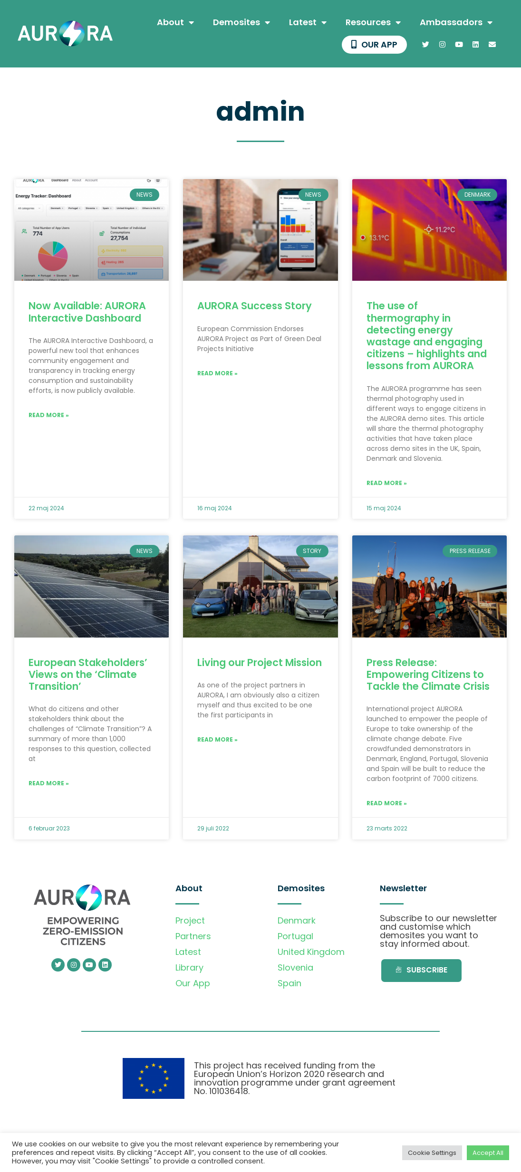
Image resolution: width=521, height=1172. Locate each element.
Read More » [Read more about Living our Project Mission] (217, 740)
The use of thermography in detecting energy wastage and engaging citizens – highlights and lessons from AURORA (427, 336)
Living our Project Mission (259, 663)
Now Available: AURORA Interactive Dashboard (87, 312)
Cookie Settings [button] (432, 1152)
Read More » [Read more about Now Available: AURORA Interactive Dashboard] (49, 415)
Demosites (241, 22)
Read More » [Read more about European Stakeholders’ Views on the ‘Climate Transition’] (49, 784)
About (175, 22)
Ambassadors (456, 22)
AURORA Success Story (254, 307)
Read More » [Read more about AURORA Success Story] (217, 374)
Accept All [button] (488, 1152)
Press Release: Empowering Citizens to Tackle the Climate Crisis (428, 675)
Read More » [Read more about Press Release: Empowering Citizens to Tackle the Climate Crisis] (387, 804)
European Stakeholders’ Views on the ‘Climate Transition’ (88, 675)
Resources (373, 22)
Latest (308, 22)
